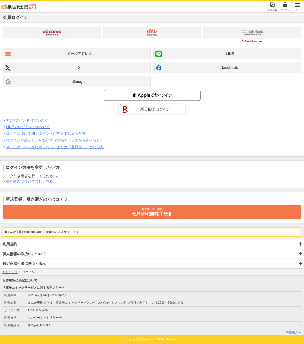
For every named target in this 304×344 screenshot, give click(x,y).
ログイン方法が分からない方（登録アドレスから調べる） (53, 140)
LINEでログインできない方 (28, 126)
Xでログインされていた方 (27, 120)
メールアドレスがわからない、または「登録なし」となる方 (55, 147)
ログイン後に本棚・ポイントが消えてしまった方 (46, 133)
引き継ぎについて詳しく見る (29, 181)
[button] (152, 95)
